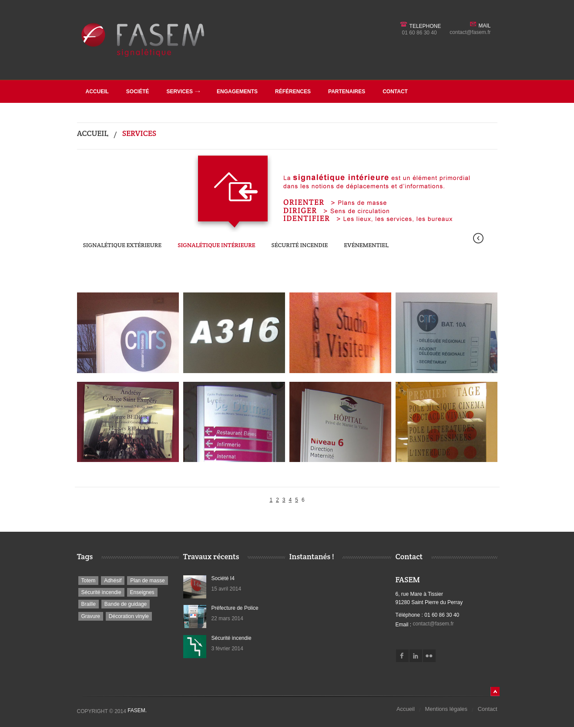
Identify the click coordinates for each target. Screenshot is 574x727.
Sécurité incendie (300, 245)
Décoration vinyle (129, 616)
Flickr (429, 655)
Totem (88, 581)
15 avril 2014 (226, 589)
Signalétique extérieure (122, 245)
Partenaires (346, 91)
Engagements (237, 91)
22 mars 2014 (227, 618)
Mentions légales (446, 709)
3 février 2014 (227, 648)
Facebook (402, 655)
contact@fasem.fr (470, 32)
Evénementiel (366, 245)
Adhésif (112, 581)
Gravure (90, 616)
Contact (395, 91)
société (137, 91)
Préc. (478, 238)
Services (183, 91)
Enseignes (142, 592)
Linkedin (416, 655)
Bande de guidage (125, 604)
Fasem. (137, 710)
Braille (88, 604)
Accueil (97, 91)
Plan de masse (147, 581)
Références (293, 91)
